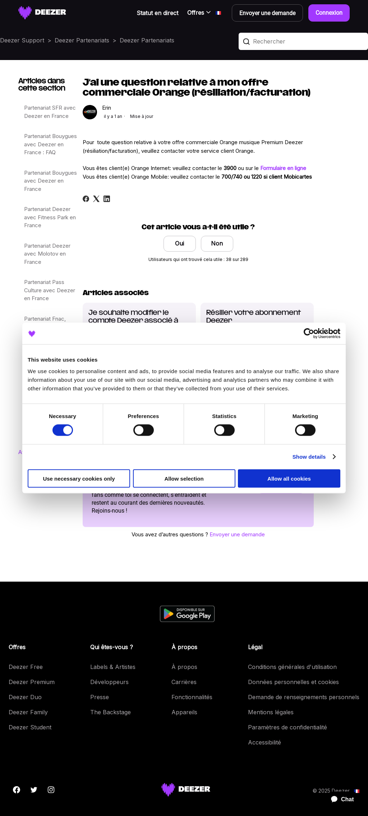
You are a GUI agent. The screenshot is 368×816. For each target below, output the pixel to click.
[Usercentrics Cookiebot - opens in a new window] (308, 333)
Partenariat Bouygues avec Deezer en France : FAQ (50, 144)
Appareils (184, 712)
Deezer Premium (32, 682)
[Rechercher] (303, 41)
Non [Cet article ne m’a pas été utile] (217, 243)
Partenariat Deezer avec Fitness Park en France (50, 217)
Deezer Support (22, 40)
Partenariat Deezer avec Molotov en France (47, 253)
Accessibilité (264, 742)
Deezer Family (28, 712)
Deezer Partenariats (82, 40)
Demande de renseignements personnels (303, 697)
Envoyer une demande (237, 534)
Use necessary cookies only (79, 478)
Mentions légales (271, 712)
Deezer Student (30, 727)
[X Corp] (96, 199)
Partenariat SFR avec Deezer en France (50, 111)
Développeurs (109, 682)
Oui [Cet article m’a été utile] (179, 243)
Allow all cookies (289, 478)
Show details (309, 457)
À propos (184, 666)
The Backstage (110, 712)
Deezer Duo (25, 697)
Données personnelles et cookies (293, 682)
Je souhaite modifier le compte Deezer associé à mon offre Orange (133, 321)
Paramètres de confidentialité (287, 727)
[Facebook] (86, 199)
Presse (99, 697)
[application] (339, 799)
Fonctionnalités (191, 697)
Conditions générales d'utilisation (292, 666)
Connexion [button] (329, 12)
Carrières (184, 682)
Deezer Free (26, 666)
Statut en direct (157, 13)
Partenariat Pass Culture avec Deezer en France (49, 290)
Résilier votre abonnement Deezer (253, 317)
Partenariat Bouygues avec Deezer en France (50, 180)
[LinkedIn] (107, 199)
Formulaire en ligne (283, 168)
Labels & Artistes (112, 666)
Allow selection (183, 478)
